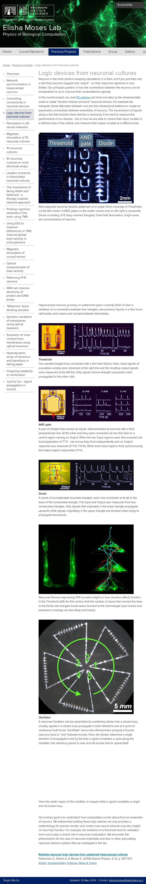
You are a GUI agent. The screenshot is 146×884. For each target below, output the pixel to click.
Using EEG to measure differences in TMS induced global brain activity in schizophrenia (18, 233)
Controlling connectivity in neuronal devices (17, 102)
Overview (12, 74)
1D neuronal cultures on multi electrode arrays (17, 162)
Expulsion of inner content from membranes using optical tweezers (18, 340)
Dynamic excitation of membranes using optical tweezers (19, 322)
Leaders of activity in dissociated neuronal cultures (18, 177)
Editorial (72, 863)
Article (42, 863)
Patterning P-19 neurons (16, 279)
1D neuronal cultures (14, 150)
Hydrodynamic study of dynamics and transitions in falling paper (18, 358)
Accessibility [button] (124, 5)
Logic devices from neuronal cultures (19, 115)
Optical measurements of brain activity (17, 267)
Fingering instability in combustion (19, 373)
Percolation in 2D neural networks (17, 125)
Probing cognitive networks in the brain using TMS (18, 213)
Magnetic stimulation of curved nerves (15, 253)
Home (7, 52)
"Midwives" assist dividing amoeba (17, 308)
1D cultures (83, 97)
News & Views (88, 863)
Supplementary (57, 863)
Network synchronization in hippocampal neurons (18, 86)
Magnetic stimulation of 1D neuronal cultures (18, 137)
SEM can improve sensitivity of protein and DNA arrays (17, 293)
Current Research (31, 52)
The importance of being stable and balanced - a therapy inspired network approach (18, 195)
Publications (92, 52)
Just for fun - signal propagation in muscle (19, 385)
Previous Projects (63, 52)
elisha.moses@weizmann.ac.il (126, 880)
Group (112, 52)
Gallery (130, 52)
